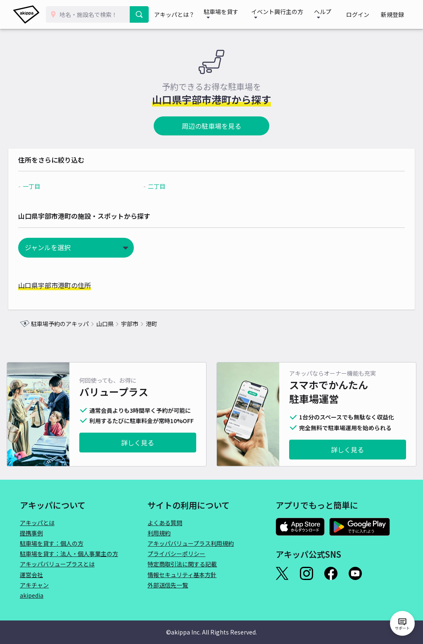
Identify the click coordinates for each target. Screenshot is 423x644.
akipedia (31, 595)
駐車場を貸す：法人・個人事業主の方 (69, 553)
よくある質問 (164, 523)
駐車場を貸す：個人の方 (51, 543)
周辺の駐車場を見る (211, 126)
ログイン (365, 14)
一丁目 (43, 186)
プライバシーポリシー (176, 553)
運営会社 (31, 575)
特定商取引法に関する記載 (182, 564)
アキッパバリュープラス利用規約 (190, 543)
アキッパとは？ (179, 14)
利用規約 (159, 533)
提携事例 (31, 533)
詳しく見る (137, 442)
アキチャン (34, 585)
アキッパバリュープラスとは (57, 564)
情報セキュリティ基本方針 (181, 575)
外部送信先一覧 (167, 585)
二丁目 (160, 186)
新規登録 (394, 14)
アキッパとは (37, 523)
